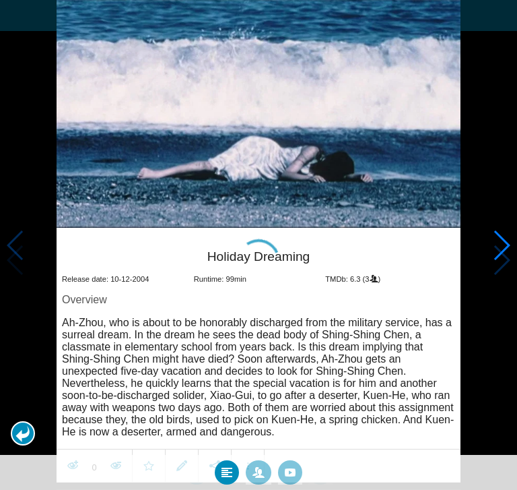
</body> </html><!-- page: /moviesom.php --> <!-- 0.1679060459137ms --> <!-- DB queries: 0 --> (258, 245)
